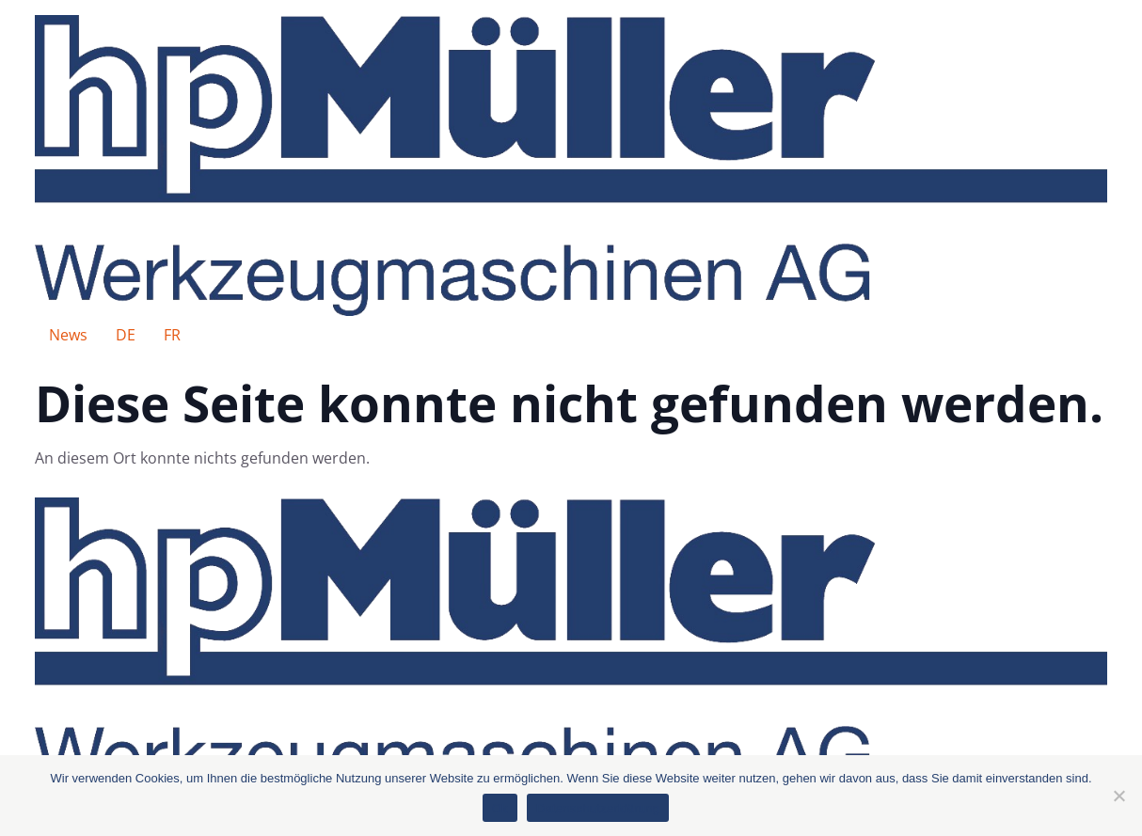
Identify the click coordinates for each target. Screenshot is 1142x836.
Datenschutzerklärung (597, 808)
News (68, 334)
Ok (500, 808)
